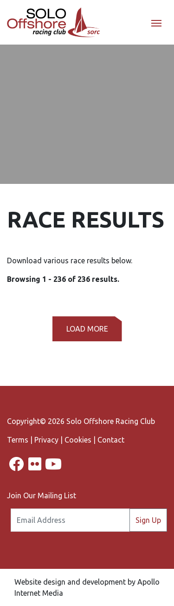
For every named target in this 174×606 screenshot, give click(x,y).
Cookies (77, 440)
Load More (87, 329)
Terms (17, 440)
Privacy (46, 440)
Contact (110, 440)
